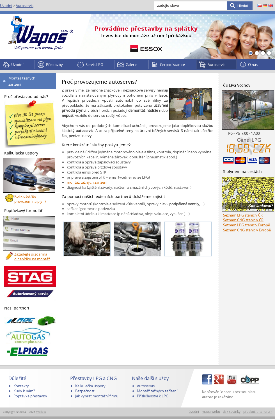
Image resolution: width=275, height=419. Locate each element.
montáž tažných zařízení (87, 182)
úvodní (194, 411)
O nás (253, 64)
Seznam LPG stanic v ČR (243, 215)
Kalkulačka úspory (90, 385)
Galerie (131, 64)
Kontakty (21, 385)
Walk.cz (41, 412)
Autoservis (24, 5)
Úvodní (6, 5)
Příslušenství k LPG (152, 395)
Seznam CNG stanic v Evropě (247, 230)
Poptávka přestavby (30, 395)
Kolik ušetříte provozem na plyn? (30, 199)
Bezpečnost (85, 390)
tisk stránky (231, 411)
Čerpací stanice (172, 64)
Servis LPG (94, 64)
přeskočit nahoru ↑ (257, 411)
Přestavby (54, 64)
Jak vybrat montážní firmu (96, 395)
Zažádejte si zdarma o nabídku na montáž (32, 257)
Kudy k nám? (24, 390)
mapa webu (211, 411)
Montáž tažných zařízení (21, 81)
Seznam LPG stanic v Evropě (246, 224)
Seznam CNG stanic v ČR (243, 219)
